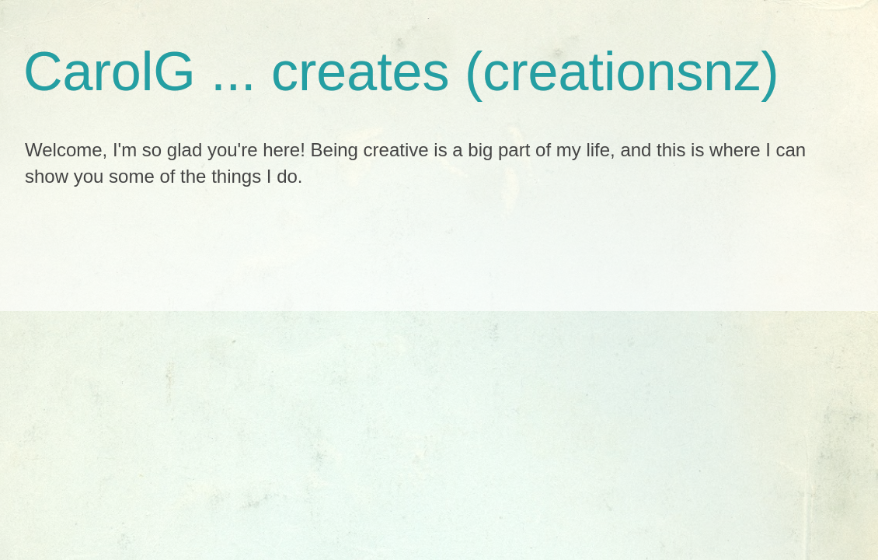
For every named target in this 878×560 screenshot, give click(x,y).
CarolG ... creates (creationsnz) (401, 71)
